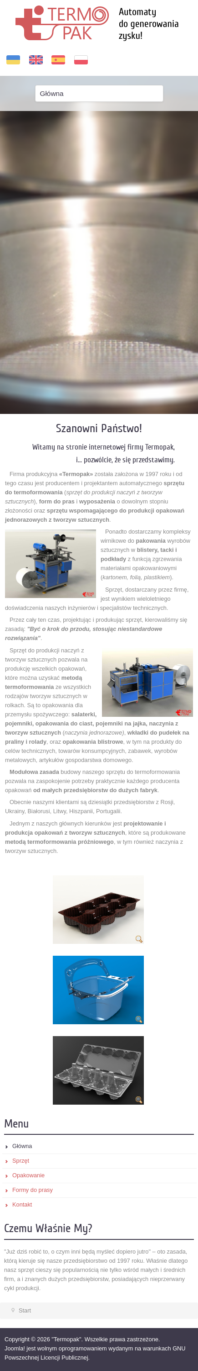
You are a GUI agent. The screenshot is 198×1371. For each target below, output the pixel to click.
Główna (22, 1146)
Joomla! (15, 1348)
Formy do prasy (32, 1189)
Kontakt (22, 1204)
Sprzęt (20, 1160)
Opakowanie (28, 1175)
